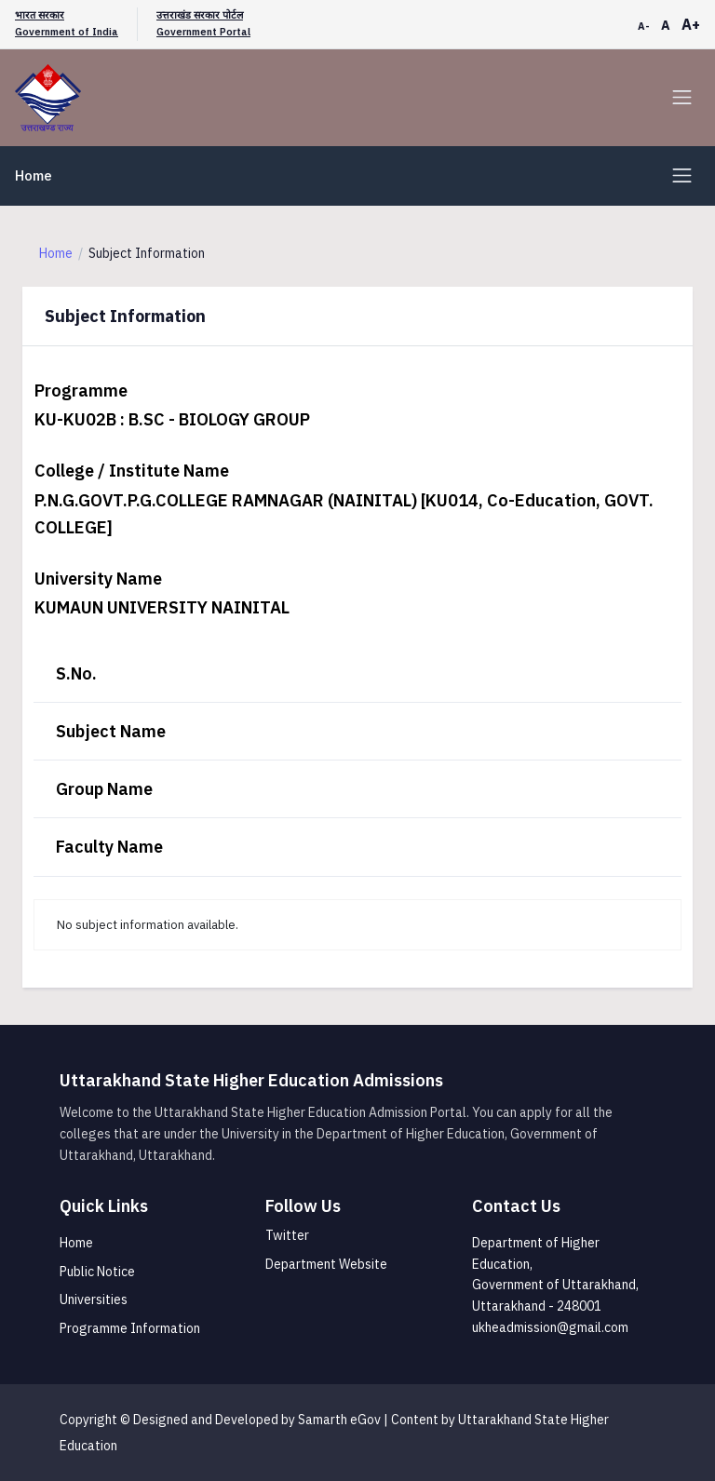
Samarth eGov (339, 1419)
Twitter (287, 1235)
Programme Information (130, 1328)
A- (644, 26)
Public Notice (97, 1271)
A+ (690, 24)
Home (33, 175)
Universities (94, 1299)
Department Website (326, 1264)
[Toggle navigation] (682, 97)
